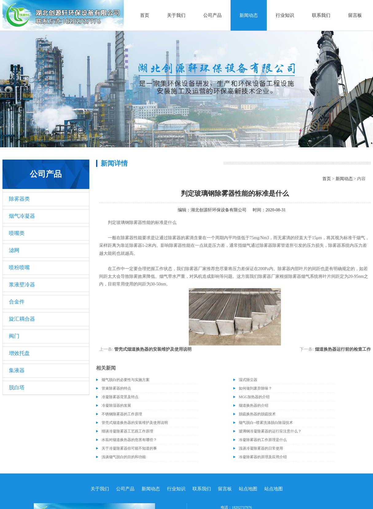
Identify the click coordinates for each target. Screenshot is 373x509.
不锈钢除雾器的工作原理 (122, 414)
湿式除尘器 (248, 380)
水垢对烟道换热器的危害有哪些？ (129, 440)
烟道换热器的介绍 (253, 405)
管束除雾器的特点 (116, 388)
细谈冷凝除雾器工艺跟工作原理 (127, 431)
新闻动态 (248, 15)
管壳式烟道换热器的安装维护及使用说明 (153, 349)
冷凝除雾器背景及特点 (120, 397)
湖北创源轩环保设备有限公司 (219, 210)
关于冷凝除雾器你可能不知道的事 (129, 448)
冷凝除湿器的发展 (116, 405)
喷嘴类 (17, 233)
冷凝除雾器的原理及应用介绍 (263, 457)
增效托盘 (19, 353)
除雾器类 (19, 199)
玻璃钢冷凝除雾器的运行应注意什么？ (270, 431)
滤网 (14, 250)
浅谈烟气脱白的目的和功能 (124, 457)
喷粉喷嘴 (19, 267)
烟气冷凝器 (22, 216)
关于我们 (176, 15)
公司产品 (212, 15)
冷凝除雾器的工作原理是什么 (263, 440)
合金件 (17, 302)
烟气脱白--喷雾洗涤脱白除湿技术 (266, 422)
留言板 (355, 15)
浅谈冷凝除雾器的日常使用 (261, 448)
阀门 (14, 336)
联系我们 (321, 15)
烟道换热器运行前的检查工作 (343, 349)
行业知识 (285, 15)
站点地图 (248, 488)
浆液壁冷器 (22, 285)
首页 (144, 15)
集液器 (17, 370)
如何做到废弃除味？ (255, 388)
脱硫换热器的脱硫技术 (257, 414)
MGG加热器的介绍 (254, 397)
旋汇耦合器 (22, 319)
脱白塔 (17, 387)
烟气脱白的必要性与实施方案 (126, 380)
